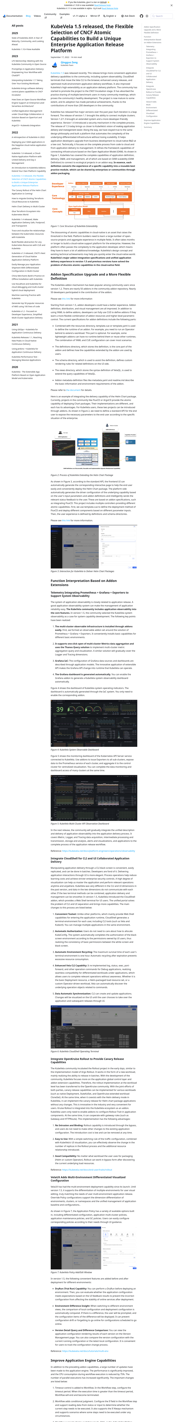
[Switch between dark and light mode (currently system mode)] (147, 16)
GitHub (103, 2)
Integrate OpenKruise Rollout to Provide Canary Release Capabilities (153, 92)
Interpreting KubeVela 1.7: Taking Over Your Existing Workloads (27, 82)
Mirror (95, 15)
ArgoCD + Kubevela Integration (26, 125)
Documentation (14, 15)
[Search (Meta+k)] (162, 16)
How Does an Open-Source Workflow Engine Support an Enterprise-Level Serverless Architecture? (29, 102)
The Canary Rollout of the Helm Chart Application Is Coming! (29, 192)
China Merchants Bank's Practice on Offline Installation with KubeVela (28, 277)
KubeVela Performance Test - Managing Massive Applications (26, 358)
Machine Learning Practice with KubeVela (26, 297)
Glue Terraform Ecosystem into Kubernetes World (26, 213)
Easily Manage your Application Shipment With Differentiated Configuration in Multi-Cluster (26, 267)
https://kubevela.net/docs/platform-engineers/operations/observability (98, 850)
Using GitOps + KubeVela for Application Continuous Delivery (26, 331)
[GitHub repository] (141, 16)
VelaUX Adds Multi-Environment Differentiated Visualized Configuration (152, 109)
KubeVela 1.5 (57, 73)
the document (73, 390)
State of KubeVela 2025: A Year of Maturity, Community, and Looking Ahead (28, 41)
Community (50, 15)
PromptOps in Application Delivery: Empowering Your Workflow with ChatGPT (28, 72)
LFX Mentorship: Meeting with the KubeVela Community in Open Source (29, 62)
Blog (28, 15)
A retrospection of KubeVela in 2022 (28, 137)
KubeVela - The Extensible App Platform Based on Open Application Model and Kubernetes (28, 375)
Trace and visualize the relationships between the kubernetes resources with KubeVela (28, 233)
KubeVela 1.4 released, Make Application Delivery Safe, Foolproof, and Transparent (28, 222)
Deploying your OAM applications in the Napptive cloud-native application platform (29, 145)
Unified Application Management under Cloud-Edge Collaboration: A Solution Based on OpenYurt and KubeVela (28, 116)
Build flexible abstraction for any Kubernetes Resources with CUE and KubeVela (28, 245)
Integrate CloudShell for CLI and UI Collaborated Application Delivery (153, 75)
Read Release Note (102, 5)
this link (66, 298)
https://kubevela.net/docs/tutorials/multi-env (85, 1351)
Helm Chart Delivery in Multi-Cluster (28, 206)
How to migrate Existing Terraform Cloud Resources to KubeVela (28, 200)
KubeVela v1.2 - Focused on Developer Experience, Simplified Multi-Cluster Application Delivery (27, 314)
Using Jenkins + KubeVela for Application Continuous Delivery (26, 350)
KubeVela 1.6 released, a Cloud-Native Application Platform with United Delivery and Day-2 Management (27, 158)
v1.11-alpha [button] (79, 15)
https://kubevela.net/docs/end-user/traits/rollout (87, 1169)
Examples (65, 15)
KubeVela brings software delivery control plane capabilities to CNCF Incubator (27, 91)
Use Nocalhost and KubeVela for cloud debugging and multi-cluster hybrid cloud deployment (28, 287)
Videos (37, 15)
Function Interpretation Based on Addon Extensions (152, 39)
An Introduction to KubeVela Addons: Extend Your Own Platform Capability (29, 169)
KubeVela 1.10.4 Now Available (26, 49)
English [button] (108, 15)
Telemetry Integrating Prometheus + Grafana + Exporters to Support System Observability (152, 55)
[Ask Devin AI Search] (128, 16)
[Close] (171, 5)
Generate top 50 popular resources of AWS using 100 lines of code (28, 305)
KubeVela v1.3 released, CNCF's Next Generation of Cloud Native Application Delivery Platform (28, 256)
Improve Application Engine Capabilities (152, 121)
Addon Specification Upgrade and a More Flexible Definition (152, 30)
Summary (148, 127)
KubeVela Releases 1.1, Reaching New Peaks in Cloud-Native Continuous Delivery (27, 340)
